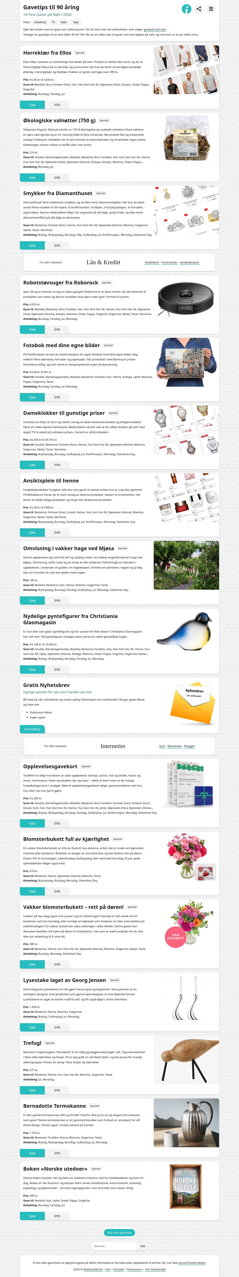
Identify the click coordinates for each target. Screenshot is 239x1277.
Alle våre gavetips (119, 1233)
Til (53, 22)
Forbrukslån (169, 262)
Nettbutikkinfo (93, 1269)
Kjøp (32, 105)
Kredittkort (152, 262)
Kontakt (119, 1269)
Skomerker (174, 746)
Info (57, 105)
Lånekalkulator (189, 262)
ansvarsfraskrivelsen (191, 1263)
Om (108, 1269)
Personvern (134, 1269)
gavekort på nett (155, 29)
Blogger (189, 746)
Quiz (162, 746)
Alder (64, 22)
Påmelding (32, 729)
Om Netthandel (155, 1269)
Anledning (40, 22)
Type (76, 22)
